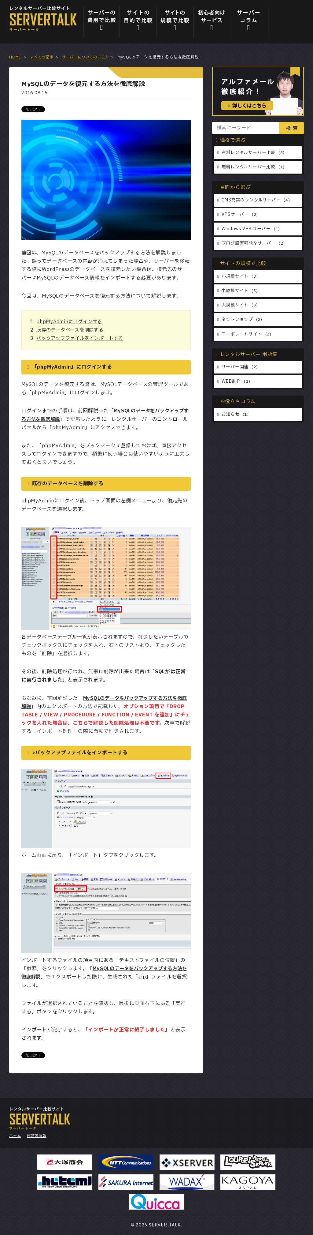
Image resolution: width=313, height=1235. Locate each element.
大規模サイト (235, 307)
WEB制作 (231, 384)
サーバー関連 (235, 370)
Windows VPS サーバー (247, 230)
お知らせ (231, 418)
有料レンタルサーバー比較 (249, 153)
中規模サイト (235, 293)
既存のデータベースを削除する (72, 330)
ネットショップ (237, 322)
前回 (26, 253)
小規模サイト (235, 278)
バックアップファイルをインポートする (82, 338)
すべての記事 (42, 57)
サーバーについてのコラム (89, 57)
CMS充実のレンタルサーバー (251, 200)
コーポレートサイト (242, 337)
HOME (15, 57)
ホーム (15, 1136)
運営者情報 (38, 1136)
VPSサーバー (235, 215)
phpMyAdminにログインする (70, 321)
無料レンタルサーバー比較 (249, 167)
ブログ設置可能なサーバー (249, 245)
